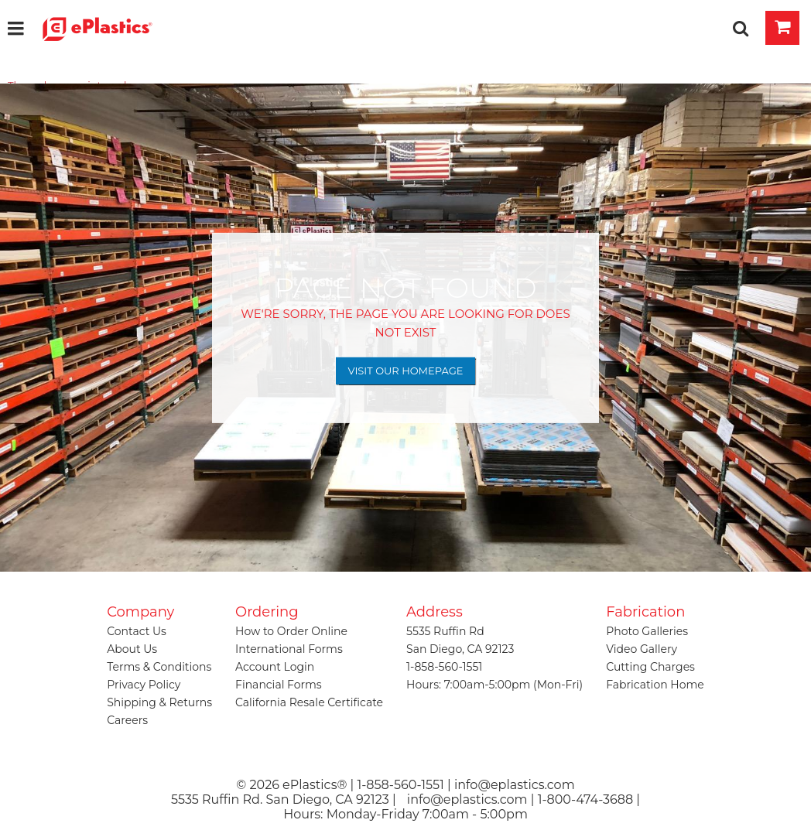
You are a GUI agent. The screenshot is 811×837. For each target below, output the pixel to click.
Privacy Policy (143, 685)
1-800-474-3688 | (589, 799)
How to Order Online (291, 631)
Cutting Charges (650, 667)
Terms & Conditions (159, 667)
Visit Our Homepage (406, 370)
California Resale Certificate (309, 702)
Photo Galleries (647, 631)
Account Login (274, 667)
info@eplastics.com (467, 799)
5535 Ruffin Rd (445, 631)
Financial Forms (278, 685)
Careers (127, 720)
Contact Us (136, 631)
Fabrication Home (655, 685)
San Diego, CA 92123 (460, 649)
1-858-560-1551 (444, 667)
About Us (132, 649)
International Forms (289, 649)
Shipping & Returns (159, 702)
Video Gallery (641, 649)
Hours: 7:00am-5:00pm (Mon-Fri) (494, 685)
